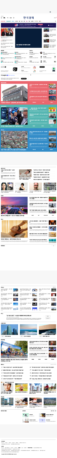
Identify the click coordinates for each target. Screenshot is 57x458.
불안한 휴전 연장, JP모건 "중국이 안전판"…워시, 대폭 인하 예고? (7, 54)
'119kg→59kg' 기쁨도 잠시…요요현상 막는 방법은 (41, 378)
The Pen (2, 396)
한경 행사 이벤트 (4, 410)
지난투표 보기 (48, 318)
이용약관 (25, 447)
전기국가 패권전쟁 (25, 336)
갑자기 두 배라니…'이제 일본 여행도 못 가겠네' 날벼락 (42, 376)
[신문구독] (13, 17)
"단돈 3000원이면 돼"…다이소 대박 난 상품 (8, 176)
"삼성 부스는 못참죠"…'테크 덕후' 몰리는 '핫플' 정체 (6, 289)
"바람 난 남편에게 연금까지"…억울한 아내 (41, 172)
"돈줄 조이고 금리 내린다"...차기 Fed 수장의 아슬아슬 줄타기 (38, 115)
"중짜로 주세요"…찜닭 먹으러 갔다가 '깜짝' (41, 174)
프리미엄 (36, 21)
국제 (24, 21)
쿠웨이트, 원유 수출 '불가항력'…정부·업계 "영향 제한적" (53, 40)
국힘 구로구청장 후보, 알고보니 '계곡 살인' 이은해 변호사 (7, 192)
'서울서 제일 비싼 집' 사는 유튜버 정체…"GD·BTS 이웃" (38, 144)
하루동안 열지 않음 (51, 25)
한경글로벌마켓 (8, 21)
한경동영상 (3, 245)
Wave (27, 21)
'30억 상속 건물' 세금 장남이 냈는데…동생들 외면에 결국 (21, 407)
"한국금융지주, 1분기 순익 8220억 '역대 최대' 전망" (38, 97)
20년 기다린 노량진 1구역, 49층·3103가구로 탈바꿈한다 (13, 149)
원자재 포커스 (16, 52)
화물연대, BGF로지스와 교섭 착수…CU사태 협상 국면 (7, 41)
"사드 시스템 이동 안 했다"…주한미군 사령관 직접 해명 (53, 46)
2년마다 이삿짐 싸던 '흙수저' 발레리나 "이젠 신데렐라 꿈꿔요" (44, 299)
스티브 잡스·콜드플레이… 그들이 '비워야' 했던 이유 (38, 221)
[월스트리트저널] (7, 17)
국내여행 (39, 359)
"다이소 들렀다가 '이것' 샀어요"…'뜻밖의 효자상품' (41, 370)
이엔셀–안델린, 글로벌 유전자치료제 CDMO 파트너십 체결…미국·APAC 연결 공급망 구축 (7, 309)
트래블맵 (33, 359)
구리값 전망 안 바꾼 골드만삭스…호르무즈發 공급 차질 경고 (21, 54)
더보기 (40, 21)
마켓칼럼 (2, 61)
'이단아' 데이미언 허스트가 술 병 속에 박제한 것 (38, 239)
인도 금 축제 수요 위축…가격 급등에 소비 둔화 (21, 63)
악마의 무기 (45, 62)
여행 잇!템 (52, 359)
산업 (21, 21)
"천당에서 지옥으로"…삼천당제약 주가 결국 (41, 177)
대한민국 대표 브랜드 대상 (9, 382)
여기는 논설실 (31, 52)
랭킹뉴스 (2, 364)
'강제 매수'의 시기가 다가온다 (6, 406)
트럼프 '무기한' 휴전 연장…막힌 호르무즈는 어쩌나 (53, 35)
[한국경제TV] (5, 17)
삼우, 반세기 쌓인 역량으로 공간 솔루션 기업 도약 (35, 392)
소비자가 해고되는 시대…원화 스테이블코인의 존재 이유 (44, 304)
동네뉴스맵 (34, 149)
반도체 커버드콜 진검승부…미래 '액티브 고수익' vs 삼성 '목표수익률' (25, 290)
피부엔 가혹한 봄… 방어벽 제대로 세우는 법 (10, 239)
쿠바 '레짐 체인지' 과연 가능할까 (34, 62)
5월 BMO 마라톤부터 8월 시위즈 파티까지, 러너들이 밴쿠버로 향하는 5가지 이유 (14, 360)
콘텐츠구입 (8, 447)
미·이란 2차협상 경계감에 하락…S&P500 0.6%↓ (12, 126)
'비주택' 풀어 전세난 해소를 (47, 57)
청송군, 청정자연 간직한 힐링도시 (21, 392)
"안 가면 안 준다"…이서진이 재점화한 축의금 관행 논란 (18, 315)
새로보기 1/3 (54, 287)
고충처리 (10, 442)
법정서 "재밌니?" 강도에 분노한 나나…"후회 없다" (21, 192)
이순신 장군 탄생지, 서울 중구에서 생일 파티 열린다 (6, 294)
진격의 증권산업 (6, 336)
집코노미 (13, 21)
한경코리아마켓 (3, 21)
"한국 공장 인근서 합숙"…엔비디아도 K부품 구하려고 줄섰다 (43, 367)
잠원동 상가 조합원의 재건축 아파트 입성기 (49, 407)
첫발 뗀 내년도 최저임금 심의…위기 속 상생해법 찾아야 (49, 54)
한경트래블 (3, 339)
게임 (29, 21)
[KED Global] (11, 17)
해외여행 (46, 359)
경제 (19, 21)
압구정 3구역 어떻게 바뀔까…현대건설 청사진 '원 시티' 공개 (25, 294)
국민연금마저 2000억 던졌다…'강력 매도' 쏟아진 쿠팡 (38, 121)
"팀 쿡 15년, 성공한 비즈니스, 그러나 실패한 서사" (34, 54)
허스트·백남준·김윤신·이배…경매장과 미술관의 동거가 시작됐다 (38, 198)
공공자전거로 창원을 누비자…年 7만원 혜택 (50, 392)
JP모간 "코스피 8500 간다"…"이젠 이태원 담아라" (12, 378)
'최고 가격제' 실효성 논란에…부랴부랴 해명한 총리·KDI (7, 44)
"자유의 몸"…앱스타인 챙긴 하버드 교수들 (35, 192)
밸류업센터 (51, 149)
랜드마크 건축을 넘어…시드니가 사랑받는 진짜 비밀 (12, 215)
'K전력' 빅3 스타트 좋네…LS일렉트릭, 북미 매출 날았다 (38, 85)
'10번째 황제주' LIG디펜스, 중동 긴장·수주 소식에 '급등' (44, 308)
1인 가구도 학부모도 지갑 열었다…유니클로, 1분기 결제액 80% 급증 (26, 308)
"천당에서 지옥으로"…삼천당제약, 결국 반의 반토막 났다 (13, 102)
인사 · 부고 (52, 410)
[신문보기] (1, 17)
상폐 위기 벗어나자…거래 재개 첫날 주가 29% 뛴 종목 (41, 373)
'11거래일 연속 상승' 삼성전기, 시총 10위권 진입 (38, 91)
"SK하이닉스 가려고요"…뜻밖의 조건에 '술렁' (41, 170)
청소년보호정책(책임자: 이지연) (38, 447)
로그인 (55, 17)
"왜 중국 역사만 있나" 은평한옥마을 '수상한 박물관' (50, 192)
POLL (2, 313)
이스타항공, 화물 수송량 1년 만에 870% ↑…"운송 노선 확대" (6, 304)
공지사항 (24, 410)
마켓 (51, 102)
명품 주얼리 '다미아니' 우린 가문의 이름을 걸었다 (38, 233)
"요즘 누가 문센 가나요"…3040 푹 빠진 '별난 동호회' (13, 367)
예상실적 (34, 125)
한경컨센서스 (34, 102)
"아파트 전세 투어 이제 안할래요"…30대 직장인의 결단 (13, 373)
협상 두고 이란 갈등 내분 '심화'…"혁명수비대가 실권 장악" (7, 47)
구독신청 (6, 442)
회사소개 (2, 442)
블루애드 (17, 442)
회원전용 (2, 50)
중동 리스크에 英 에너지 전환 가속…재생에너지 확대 (7, 58)
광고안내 (13, 442)
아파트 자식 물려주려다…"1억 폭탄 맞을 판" (41, 179)
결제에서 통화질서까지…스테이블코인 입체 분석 (44, 294)
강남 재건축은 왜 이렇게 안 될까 (23, 45)
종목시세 (43, 125)
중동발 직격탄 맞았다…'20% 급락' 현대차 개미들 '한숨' (13, 370)
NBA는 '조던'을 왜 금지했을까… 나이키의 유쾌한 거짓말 (38, 227)
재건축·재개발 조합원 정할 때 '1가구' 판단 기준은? (35, 407)
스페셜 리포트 (3, 323)
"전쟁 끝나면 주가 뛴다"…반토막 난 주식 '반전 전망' (12, 376)
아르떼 (2, 195)
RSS (22, 447)
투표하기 (48, 316)
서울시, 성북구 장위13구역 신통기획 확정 (44, 289)
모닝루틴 (32, 21)
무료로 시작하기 (24, 78)
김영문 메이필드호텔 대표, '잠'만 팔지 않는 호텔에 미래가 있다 (38, 342)
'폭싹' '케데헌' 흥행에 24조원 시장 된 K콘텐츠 (37, 210)
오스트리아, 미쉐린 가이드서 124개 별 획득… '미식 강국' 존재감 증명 (38, 354)
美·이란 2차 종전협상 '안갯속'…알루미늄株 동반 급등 (26, 299)
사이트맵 (15, 447)
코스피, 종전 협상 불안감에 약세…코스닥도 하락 (53, 29)
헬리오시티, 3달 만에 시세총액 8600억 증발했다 (38, 138)
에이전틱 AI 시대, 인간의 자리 (33, 57)
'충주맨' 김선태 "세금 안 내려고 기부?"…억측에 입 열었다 (25, 178)
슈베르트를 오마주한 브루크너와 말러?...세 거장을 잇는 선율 (38, 204)
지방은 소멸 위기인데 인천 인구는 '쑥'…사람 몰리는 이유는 (38, 132)
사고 (55, 410)
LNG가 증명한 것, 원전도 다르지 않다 (7, 62)
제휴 (5, 447)
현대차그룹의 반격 (44, 336)
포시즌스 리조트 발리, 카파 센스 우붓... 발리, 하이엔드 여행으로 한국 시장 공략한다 (38, 348)
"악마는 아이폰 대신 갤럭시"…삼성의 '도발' (8, 170)
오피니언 (16, 21)
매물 (42, 149)
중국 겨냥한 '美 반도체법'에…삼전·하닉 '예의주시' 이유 (7, 37)
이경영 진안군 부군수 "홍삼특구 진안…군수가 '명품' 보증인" (6, 392)
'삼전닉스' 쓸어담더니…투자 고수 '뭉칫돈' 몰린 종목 (25, 304)
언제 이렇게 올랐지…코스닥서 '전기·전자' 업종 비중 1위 (6, 299)
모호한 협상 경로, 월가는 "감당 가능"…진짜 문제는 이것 (20, 58)
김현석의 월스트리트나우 (4, 52)
